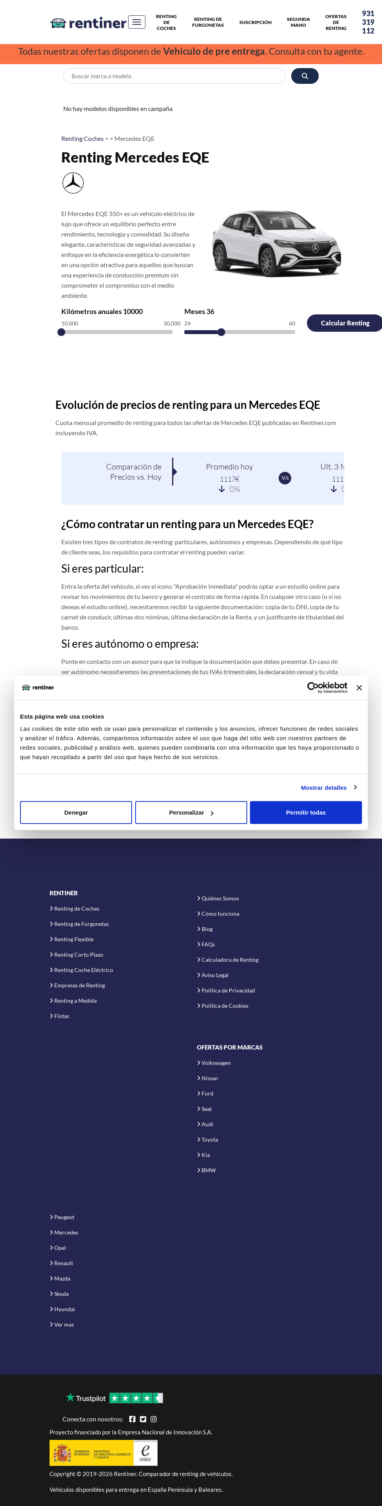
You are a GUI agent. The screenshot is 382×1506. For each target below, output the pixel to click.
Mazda (62, 1278)
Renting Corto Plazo (78, 954)
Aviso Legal (215, 975)
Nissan (210, 1078)
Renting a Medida (75, 1000)
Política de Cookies (225, 1005)
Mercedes (66, 1232)
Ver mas (64, 1324)
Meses (199, 311)
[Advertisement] (196, 374)
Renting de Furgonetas (208, 22)
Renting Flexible (74, 939)
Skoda (61, 1293)
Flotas (61, 1016)
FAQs (208, 944)
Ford (207, 1093)
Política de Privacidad (228, 990)
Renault (63, 1263)
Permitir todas (306, 812)
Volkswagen (216, 1062)
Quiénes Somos (220, 898)
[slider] (61, 332)
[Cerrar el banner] (359, 687)
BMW (209, 1170)
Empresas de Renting (79, 985)
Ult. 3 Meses (341, 466)
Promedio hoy (229, 466)
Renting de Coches (166, 22)
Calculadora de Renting (230, 959)
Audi (207, 1124)
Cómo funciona (220, 913)
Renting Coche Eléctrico (83, 969)
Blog (207, 929)
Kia (206, 1154)
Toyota (210, 1139)
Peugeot (64, 1217)
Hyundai (64, 1309)
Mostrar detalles (324, 787)
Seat (207, 1108)
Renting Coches (82, 138)
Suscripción (255, 22)
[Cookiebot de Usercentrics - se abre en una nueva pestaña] (313, 687)
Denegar (76, 812)
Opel (60, 1247)
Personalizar (191, 812)
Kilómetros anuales (102, 311)
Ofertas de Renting (336, 22)
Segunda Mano (298, 22)
